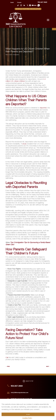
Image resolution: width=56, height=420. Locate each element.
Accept (28, 414)
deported (43, 108)
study (24, 144)
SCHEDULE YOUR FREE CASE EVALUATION (28, 9)
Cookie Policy (27, 418)
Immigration (16, 54)
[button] (53, 400)
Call (7, 357)
